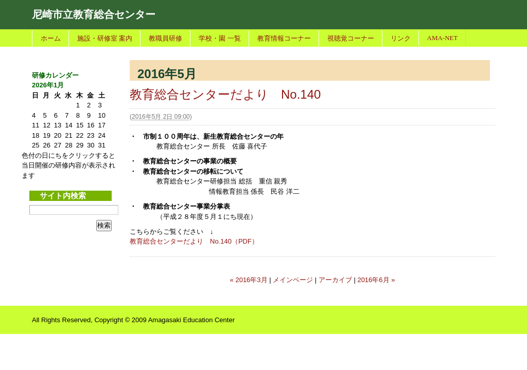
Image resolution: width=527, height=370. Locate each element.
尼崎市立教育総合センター (93, 14)
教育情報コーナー (284, 38)
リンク (401, 38)
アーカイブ (335, 280)
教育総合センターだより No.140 (225, 94)
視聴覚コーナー (350, 38)
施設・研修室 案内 (104, 38)
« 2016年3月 (249, 280)
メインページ (293, 280)
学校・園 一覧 (219, 38)
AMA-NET (442, 38)
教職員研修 (165, 38)
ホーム (51, 38)
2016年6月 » (376, 280)
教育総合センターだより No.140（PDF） (194, 241)
